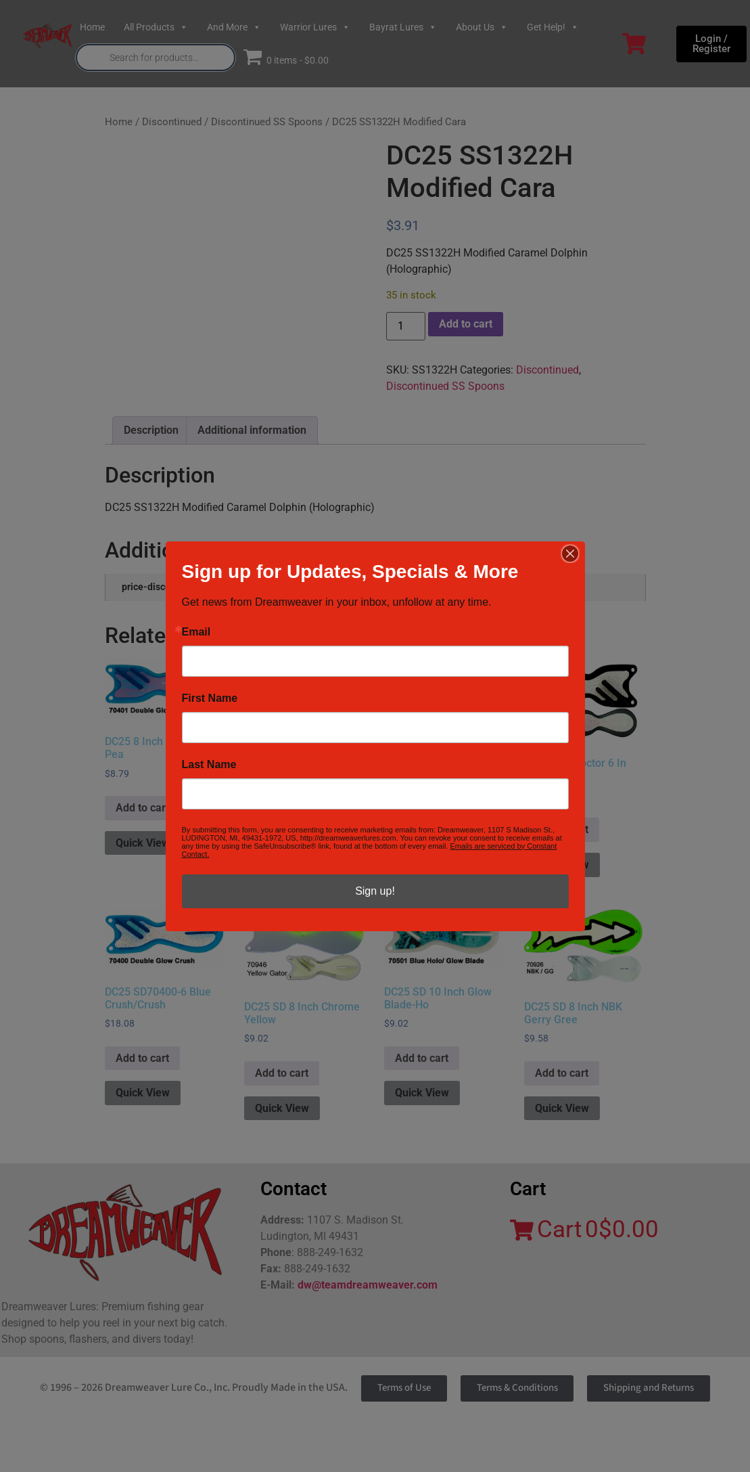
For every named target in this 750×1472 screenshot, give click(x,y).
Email (196, 632)
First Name (210, 698)
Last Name (209, 764)
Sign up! (375, 891)
